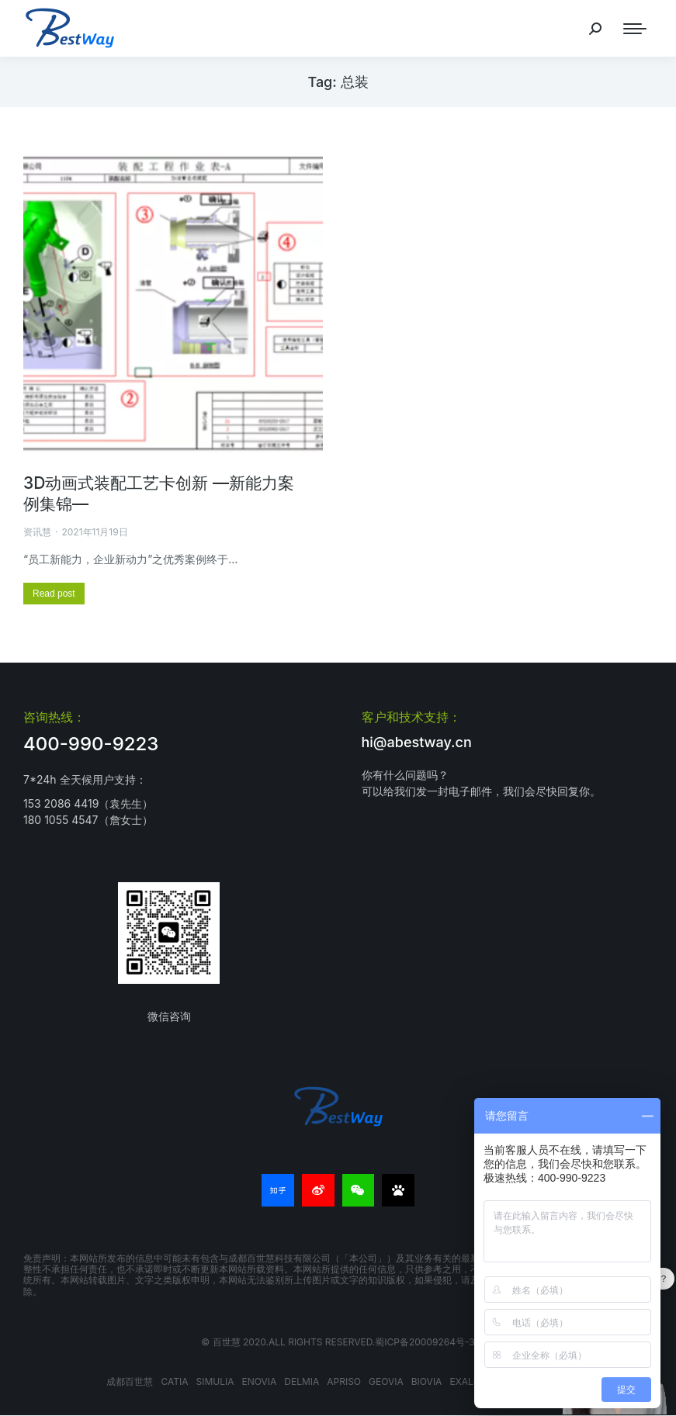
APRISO (344, 1381)
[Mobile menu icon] (635, 29)
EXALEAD (470, 1381)
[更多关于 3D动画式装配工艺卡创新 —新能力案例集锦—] (54, 593)
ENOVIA (258, 1381)
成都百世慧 (129, 1381)
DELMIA (301, 1381)
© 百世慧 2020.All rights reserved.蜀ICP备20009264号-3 (337, 1342)
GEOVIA (386, 1381)
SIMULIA (215, 1381)
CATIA (174, 1381)
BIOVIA (426, 1381)
